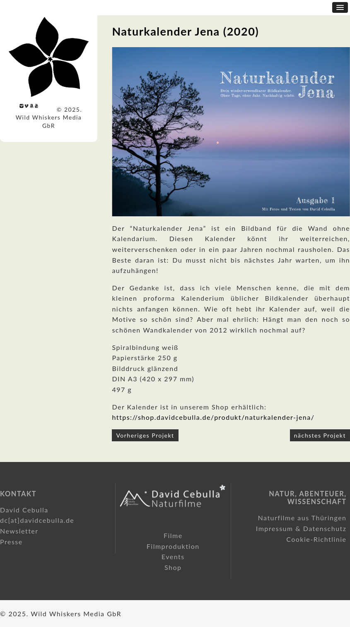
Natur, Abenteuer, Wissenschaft (307, 498)
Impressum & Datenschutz (301, 528)
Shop (173, 567)
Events (173, 556)
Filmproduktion (173, 546)
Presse (11, 542)
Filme (173, 535)
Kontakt (18, 494)
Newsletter (19, 531)
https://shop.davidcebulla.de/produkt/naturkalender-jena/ (213, 417)
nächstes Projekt (320, 435)
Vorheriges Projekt (145, 435)
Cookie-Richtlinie (316, 539)
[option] (231, 131)
